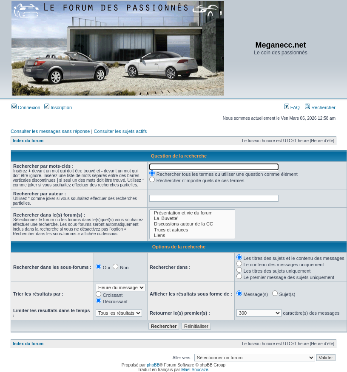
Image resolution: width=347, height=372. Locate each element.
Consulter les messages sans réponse (50, 131)
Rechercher (320, 107)
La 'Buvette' (192, 218)
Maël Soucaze (194, 369)
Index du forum (28, 140)
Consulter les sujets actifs (120, 131)
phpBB (153, 365)
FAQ (292, 107)
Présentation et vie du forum (192, 213)
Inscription (58, 107)
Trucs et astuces (192, 230)
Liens (192, 235)
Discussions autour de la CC (192, 224)
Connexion (25, 107)
